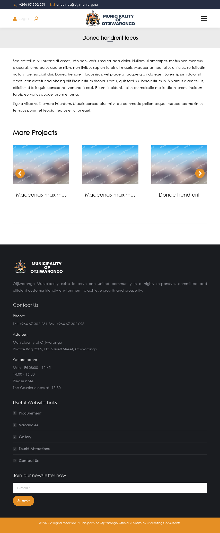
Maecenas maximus (41, 194)
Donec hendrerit (179, 194)
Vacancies (28, 425)
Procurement (30, 413)
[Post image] (41, 164)
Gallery (25, 437)
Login (21, 18)
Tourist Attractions (34, 448)
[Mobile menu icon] (204, 18)
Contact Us (28, 460)
